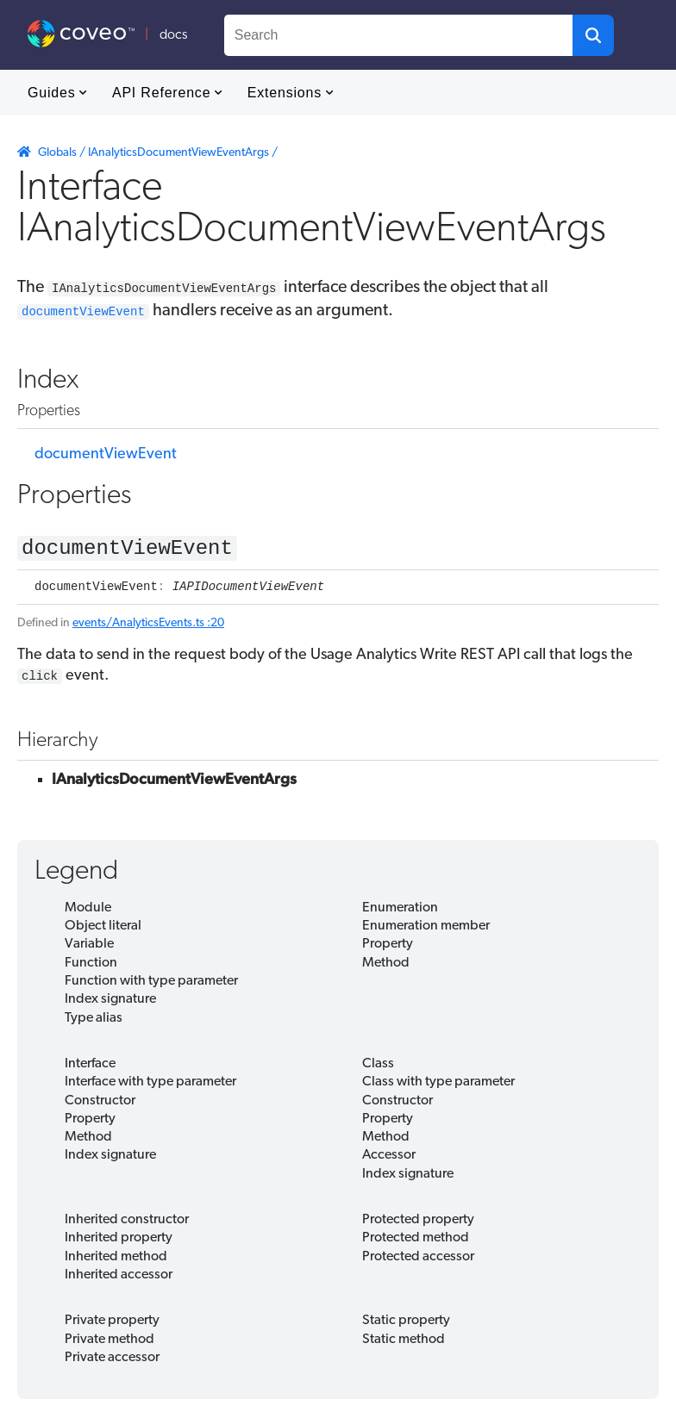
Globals (57, 152)
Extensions (290, 92)
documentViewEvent (105, 453)
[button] (593, 35)
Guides (57, 92)
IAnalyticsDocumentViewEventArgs (178, 152)
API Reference (167, 92)
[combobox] (398, 35)
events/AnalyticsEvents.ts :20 (148, 626)
